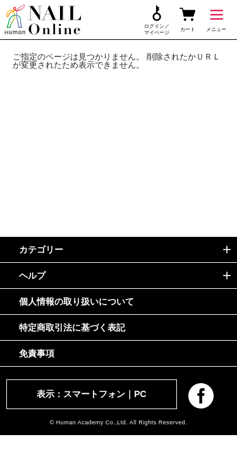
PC (140, 394)
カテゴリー (41, 249)
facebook (201, 395)
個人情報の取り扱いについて (76, 301)
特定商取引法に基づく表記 (72, 327)
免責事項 (36, 353)
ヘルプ (32, 275)
